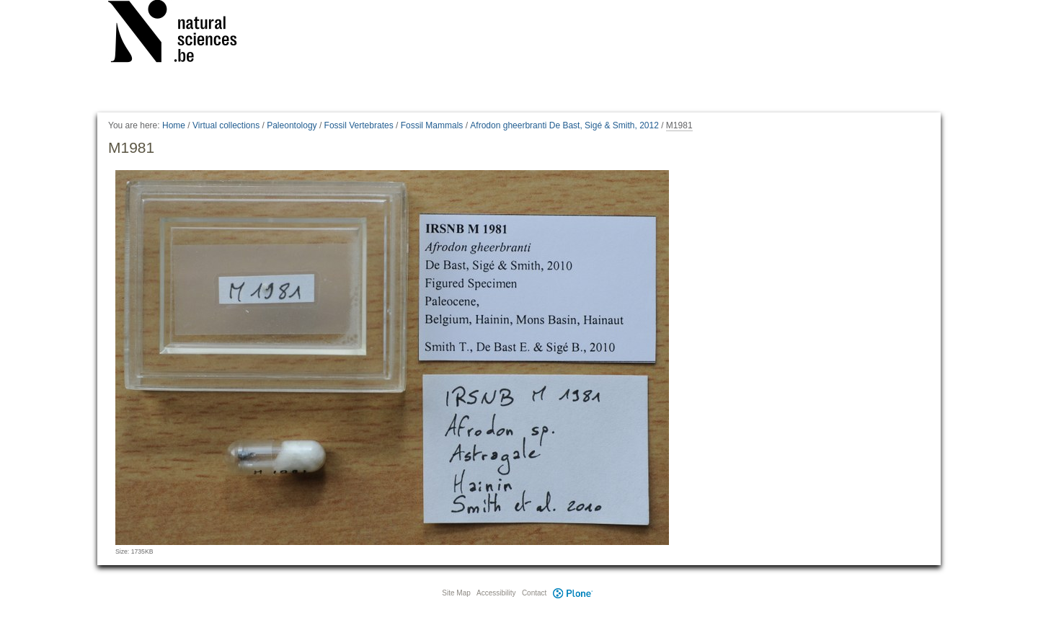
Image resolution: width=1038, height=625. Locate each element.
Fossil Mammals (432, 125)
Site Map (456, 593)
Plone (572, 593)
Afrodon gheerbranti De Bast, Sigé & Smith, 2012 (564, 125)
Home (173, 125)
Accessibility (495, 593)
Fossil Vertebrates (359, 125)
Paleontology (291, 125)
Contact (534, 593)
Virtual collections (226, 125)
